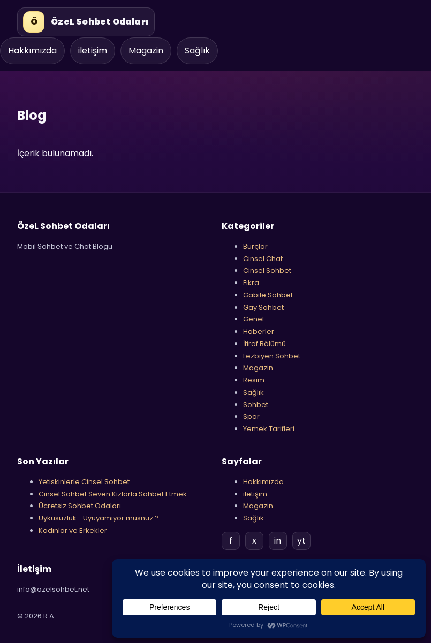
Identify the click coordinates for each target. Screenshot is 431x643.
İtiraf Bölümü (264, 344)
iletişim (92, 50)
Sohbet (255, 405)
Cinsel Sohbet (267, 270)
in (277, 540)
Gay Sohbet (263, 307)
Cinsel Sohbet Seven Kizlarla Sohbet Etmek (113, 494)
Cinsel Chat (263, 259)
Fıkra (251, 283)
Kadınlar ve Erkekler (73, 530)
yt (301, 540)
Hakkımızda (32, 50)
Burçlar (255, 246)
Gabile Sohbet (268, 295)
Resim (253, 380)
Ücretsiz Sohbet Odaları (80, 506)
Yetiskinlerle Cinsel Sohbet (84, 482)
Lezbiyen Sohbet (271, 356)
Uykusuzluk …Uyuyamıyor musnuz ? (99, 518)
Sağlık (197, 50)
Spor (251, 416)
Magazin (145, 50)
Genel (253, 319)
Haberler (258, 331)
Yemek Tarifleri (268, 429)
